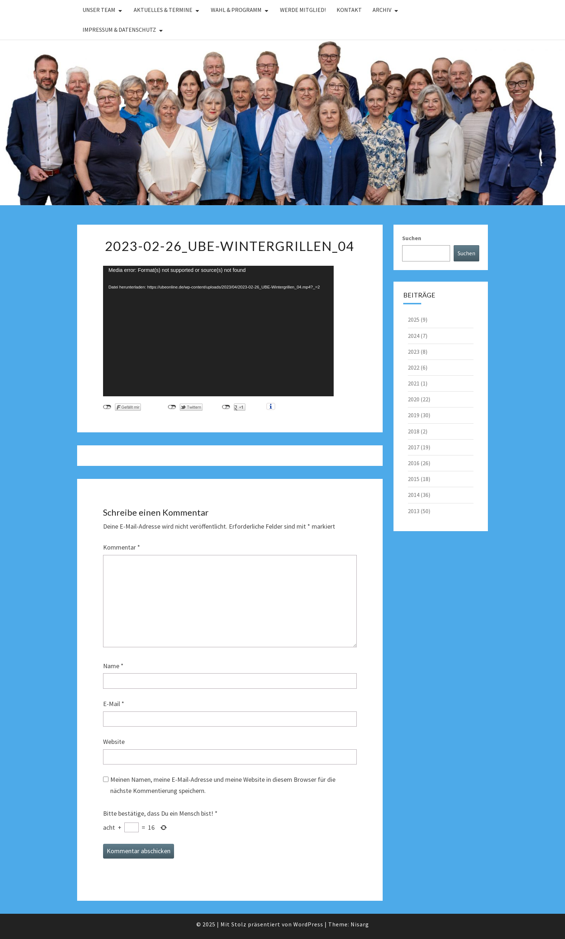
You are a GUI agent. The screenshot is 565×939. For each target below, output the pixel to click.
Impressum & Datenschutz (119, 29)
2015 (413, 478)
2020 (413, 399)
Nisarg (360, 924)
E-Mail (113, 704)
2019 (413, 415)
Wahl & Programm (236, 9)
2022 (413, 367)
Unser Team (99, 9)
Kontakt (349, 9)
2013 (413, 511)
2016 (413, 463)
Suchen (411, 238)
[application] (218, 331)
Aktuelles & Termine (163, 9)
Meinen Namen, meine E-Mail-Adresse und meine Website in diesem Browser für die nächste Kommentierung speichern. (222, 785)
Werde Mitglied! (303, 9)
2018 (413, 431)
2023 (413, 351)
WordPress (308, 924)
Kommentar (121, 547)
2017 (413, 447)
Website (114, 741)
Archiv (382, 9)
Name (113, 666)
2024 (413, 335)
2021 (413, 383)
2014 (413, 494)
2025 (413, 319)
